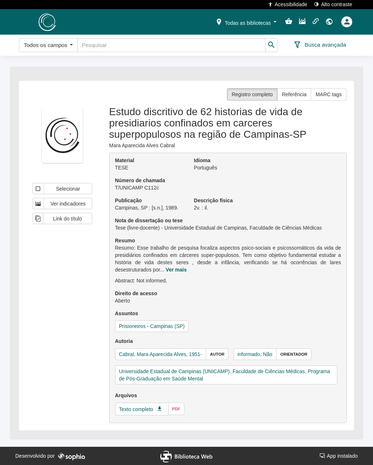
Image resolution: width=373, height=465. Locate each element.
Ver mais (176, 270)
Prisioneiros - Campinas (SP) (152, 326)
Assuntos (126, 313)
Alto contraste (333, 4)
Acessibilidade (287, 4)
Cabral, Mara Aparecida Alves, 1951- (160, 354)
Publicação (128, 200)
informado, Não (254, 354)
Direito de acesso (136, 293)
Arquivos (126, 395)
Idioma (202, 160)
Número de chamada (140, 180)
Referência (294, 94)
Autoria (124, 341)
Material (124, 160)
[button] (246, 21)
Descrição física (213, 200)
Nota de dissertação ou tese (149, 220)
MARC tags (328, 94)
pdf (176, 409)
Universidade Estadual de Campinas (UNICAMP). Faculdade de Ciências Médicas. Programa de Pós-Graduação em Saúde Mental (224, 375)
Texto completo (136, 409)
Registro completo (252, 94)
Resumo (125, 240)
